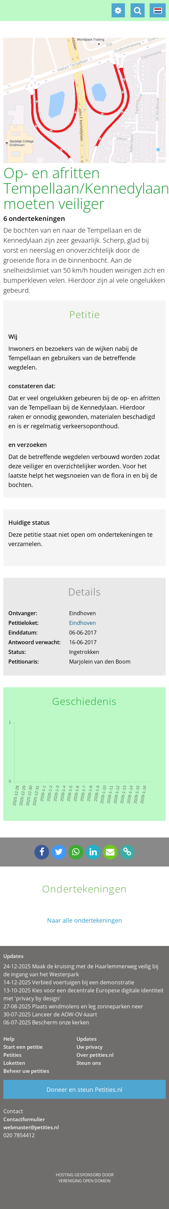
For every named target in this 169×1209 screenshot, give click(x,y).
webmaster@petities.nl (31, 1127)
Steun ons (88, 1062)
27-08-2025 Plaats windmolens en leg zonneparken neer (73, 1006)
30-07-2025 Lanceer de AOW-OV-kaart (50, 1014)
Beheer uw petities (26, 1070)
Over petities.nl (95, 1054)
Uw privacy (89, 1046)
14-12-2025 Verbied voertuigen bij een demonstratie (68, 982)
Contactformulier (24, 1119)
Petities (12, 1054)
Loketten (14, 1062)
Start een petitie (23, 1046)
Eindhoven (82, 623)
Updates (86, 1038)
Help (8, 1038)
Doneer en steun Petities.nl (84, 1089)
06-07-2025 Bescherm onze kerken (46, 1022)
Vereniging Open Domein (84, 1181)
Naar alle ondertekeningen (84, 920)
